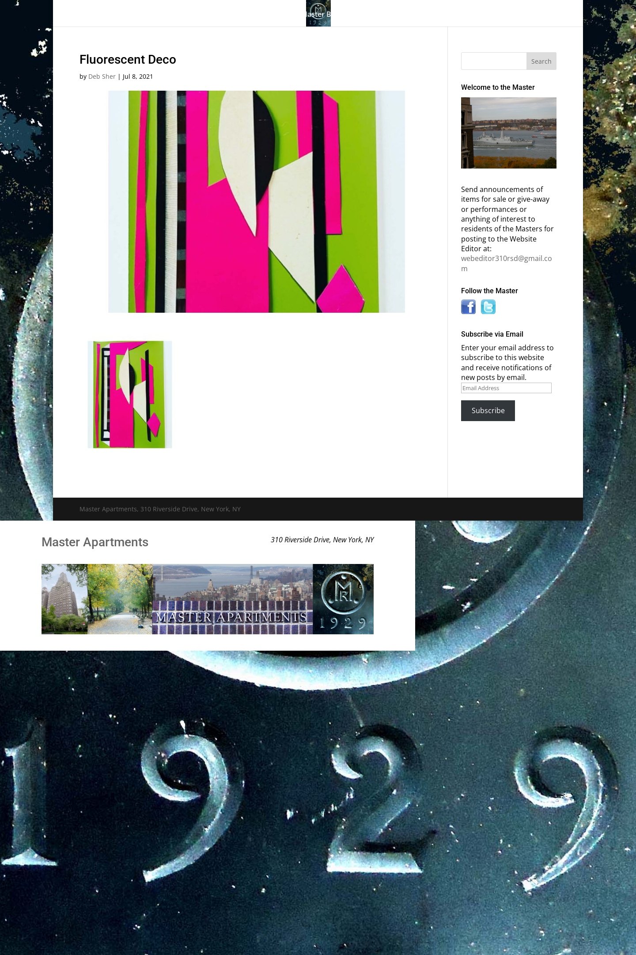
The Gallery (155, 15)
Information (406, 15)
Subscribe (488, 410)
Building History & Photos (237, 15)
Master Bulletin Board (338, 15)
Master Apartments (95, 542)
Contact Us (504, 15)
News (456, 15)
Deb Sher (102, 76)
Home (114, 15)
